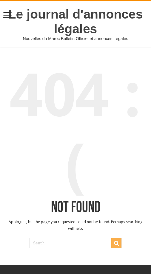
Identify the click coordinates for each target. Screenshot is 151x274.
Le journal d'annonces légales (75, 21)
